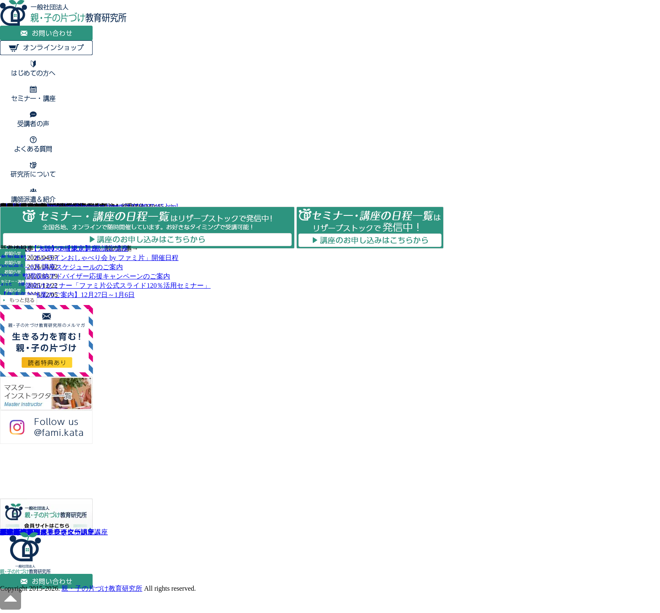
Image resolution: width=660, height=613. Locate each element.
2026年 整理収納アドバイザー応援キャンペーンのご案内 (85, 276)
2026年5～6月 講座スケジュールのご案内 (61, 267)
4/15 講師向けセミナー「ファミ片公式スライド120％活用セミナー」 (105, 285)
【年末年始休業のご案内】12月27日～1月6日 (67, 294)
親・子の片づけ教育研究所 (101, 588)
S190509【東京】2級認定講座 (84, 248)
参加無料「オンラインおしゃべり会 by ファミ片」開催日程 (89, 257)
